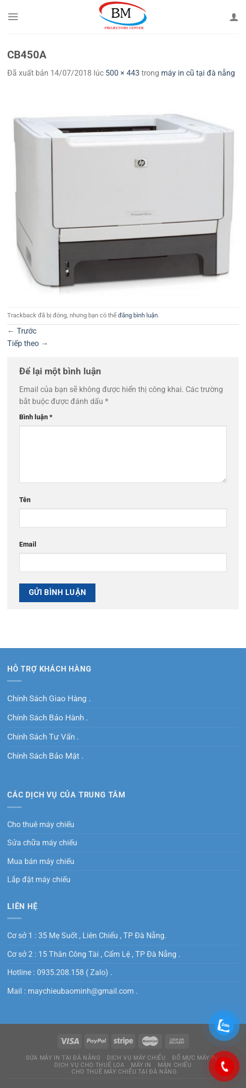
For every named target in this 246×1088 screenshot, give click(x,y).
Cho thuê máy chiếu (40, 824)
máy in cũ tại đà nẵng (198, 73)
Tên (25, 500)
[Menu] (13, 16)
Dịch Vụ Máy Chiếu (136, 1057)
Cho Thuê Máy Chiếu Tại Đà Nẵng (123, 1071)
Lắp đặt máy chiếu (38, 879)
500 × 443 (122, 73)
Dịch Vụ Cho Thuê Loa (89, 1065)
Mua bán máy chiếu (40, 861)
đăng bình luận (138, 315)
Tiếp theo (27, 343)
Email (27, 544)
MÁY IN (141, 1065)
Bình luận (35, 417)
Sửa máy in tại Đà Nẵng (63, 1057)
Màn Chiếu (175, 1065)
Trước (21, 331)
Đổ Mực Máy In (195, 1057)
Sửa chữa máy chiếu (42, 842)
